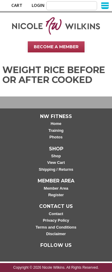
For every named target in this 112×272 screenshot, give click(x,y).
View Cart (56, 162)
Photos (55, 137)
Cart (16, 5)
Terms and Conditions (56, 227)
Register (56, 195)
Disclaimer (56, 234)
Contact (56, 213)
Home (55, 123)
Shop (56, 156)
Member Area (56, 188)
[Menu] (105, 5)
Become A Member (56, 46)
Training (56, 130)
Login (38, 5)
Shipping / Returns (56, 169)
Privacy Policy (56, 220)
